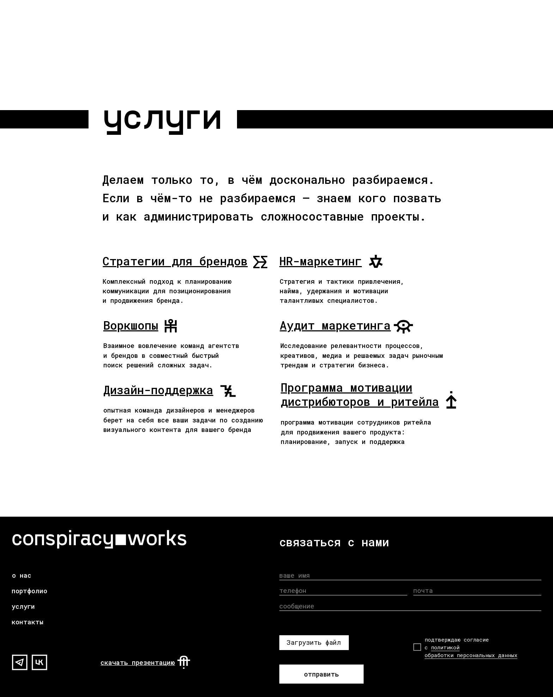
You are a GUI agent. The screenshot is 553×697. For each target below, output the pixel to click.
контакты (27, 622)
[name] (410, 575)
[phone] (343, 590)
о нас (21, 575)
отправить (321, 674)
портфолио (29, 591)
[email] (477, 590)
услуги (23, 606)
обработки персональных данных (471, 655)
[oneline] (410, 606)
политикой (445, 647)
